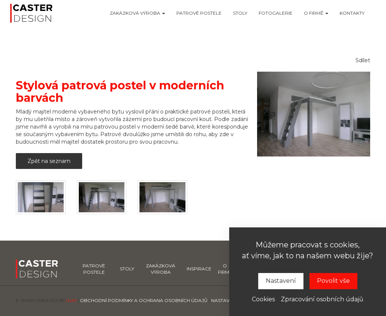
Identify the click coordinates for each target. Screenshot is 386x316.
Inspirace (199, 269)
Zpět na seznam (49, 161)
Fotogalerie (276, 13)
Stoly (240, 13)
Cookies (263, 299)
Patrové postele (199, 13)
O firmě (316, 13)
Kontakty (352, 13)
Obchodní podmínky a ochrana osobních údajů (144, 300)
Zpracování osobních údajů (322, 299)
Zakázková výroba (137, 13)
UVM (71, 300)
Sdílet (362, 60)
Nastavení (281, 280)
